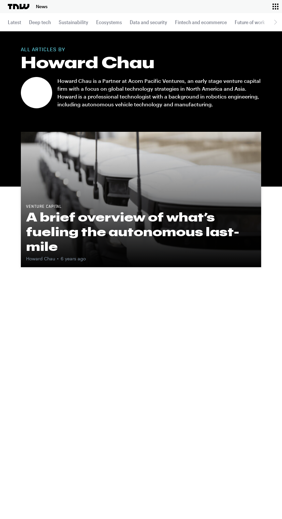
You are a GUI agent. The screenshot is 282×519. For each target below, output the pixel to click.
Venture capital (44, 207)
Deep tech (40, 22)
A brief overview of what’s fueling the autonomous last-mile (132, 231)
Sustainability (73, 22)
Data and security (148, 22)
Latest (14, 22)
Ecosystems (109, 22)
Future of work (250, 22)
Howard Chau (40, 258)
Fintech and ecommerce (201, 22)
